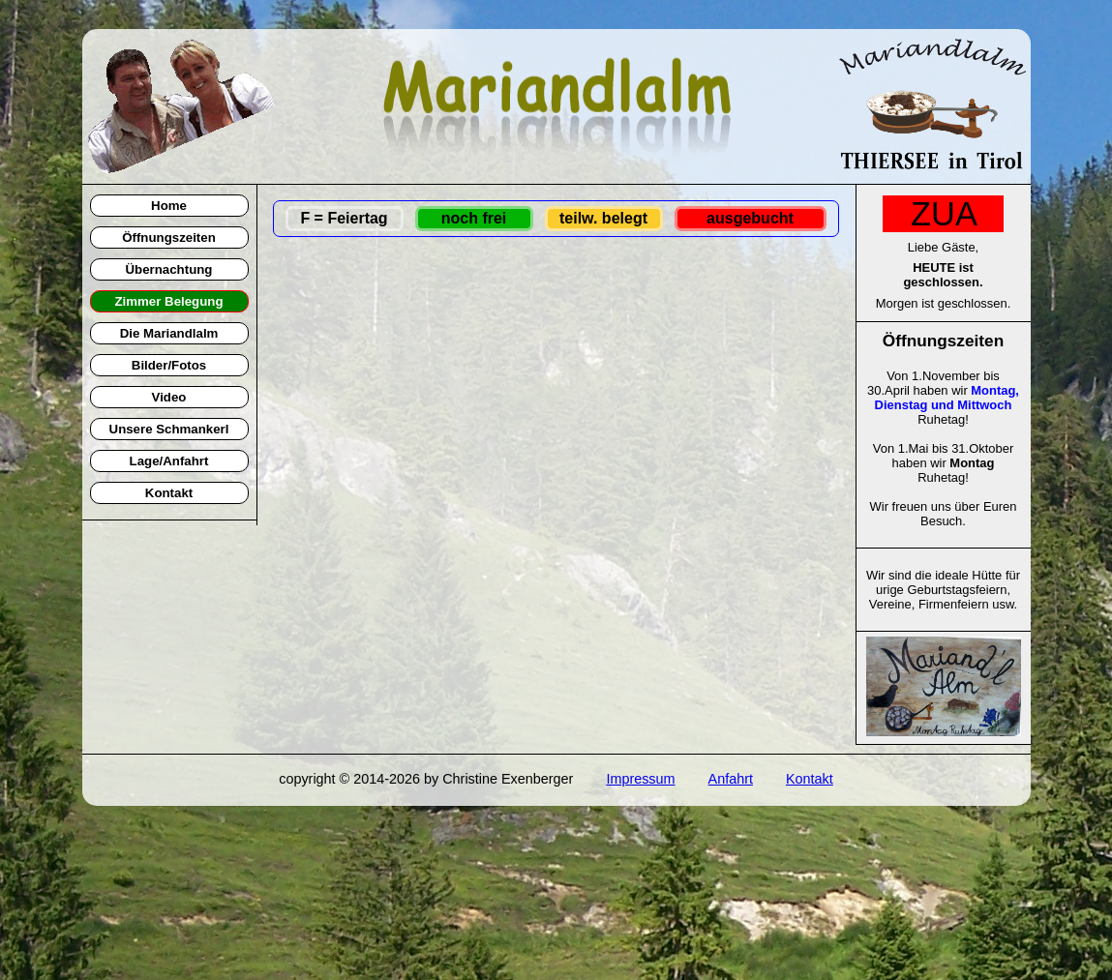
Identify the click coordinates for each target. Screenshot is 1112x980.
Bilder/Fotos (169, 365)
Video (169, 397)
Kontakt (169, 493)
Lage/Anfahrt (169, 461)
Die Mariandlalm (169, 333)
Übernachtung (169, 269)
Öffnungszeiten (169, 237)
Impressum (640, 779)
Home (169, 205)
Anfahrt (730, 779)
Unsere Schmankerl (169, 429)
